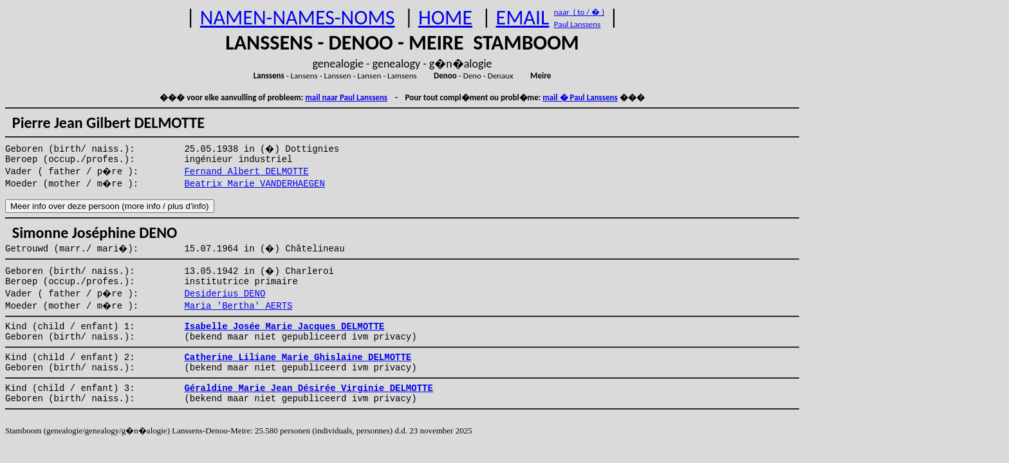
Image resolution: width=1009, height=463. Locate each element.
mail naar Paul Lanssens (346, 97)
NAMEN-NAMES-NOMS (297, 17)
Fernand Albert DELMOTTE (246, 172)
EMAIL (523, 17)
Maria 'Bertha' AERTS (238, 306)
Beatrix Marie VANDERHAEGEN (254, 184)
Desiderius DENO (224, 294)
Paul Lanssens (577, 24)
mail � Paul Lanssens (579, 97)
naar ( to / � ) (579, 12)
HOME (445, 17)
